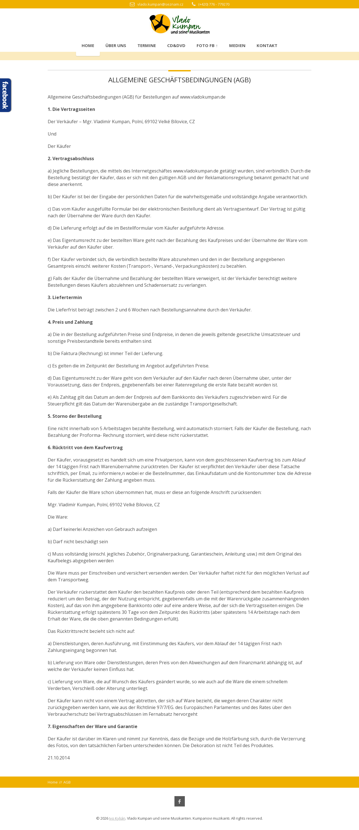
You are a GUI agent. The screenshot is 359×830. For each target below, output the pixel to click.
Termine (146, 45)
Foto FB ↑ (207, 45)
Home (88, 45)
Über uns (115, 45)
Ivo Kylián (117, 818)
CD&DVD (176, 45)
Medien (237, 45)
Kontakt (267, 45)
